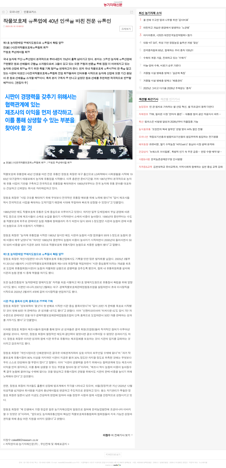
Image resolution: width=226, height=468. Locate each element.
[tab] (148, 99)
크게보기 (126, 29)
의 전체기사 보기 (116, 435)
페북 (6, 32)
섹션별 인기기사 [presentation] (170, 99)
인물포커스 (30, 12)
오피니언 (14, 12)
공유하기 (131, 12)
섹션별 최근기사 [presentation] (148, 99)
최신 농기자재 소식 (150, 13)
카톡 (18, 32)
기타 (24, 32)
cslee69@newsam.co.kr (24, 440)
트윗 (12, 32)
